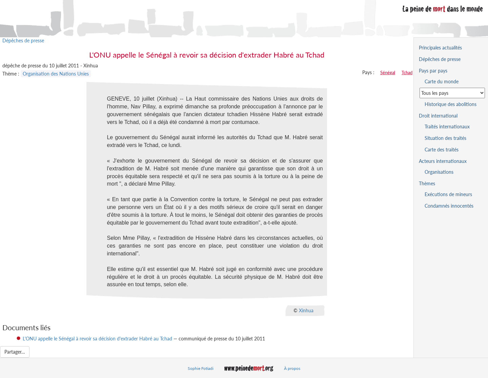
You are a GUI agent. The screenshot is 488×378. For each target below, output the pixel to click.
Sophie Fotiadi (201, 368)
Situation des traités (445, 138)
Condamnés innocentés (449, 206)
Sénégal (387, 72)
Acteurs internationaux (443, 161)
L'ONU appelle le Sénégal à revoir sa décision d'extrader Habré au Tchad (97, 338)
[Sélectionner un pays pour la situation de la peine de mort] (452, 93)
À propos (292, 368)
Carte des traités (442, 149)
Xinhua (306, 310)
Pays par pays (433, 71)
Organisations (439, 172)
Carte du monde (442, 81)
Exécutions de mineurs (448, 194)
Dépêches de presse (23, 40)
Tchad (407, 72)
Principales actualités (440, 47)
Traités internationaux (447, 126)
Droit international (438, 116)
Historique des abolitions (450, 104)
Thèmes (427, 183)
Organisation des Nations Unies (56, 74)
